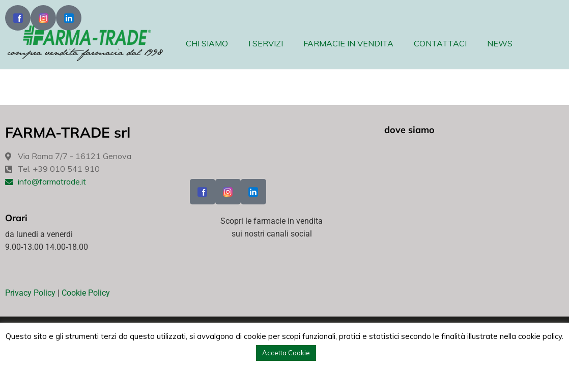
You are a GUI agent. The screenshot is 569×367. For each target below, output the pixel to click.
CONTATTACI (440, 43)
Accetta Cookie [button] (286, 353)
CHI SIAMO (207, 43)
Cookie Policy (86, 293)
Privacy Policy (30, 293)
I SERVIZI (265, 43)
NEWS (500, 43)
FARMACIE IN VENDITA (348, 43)
